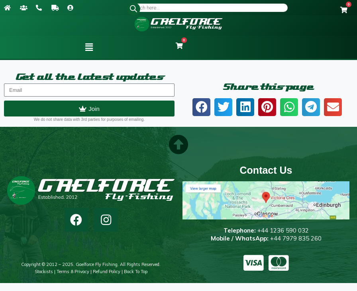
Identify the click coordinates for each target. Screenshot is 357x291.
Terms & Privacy (73, 271)
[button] (89, 47)
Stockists (44, 271)
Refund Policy (106, 271)
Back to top (135, 271)
